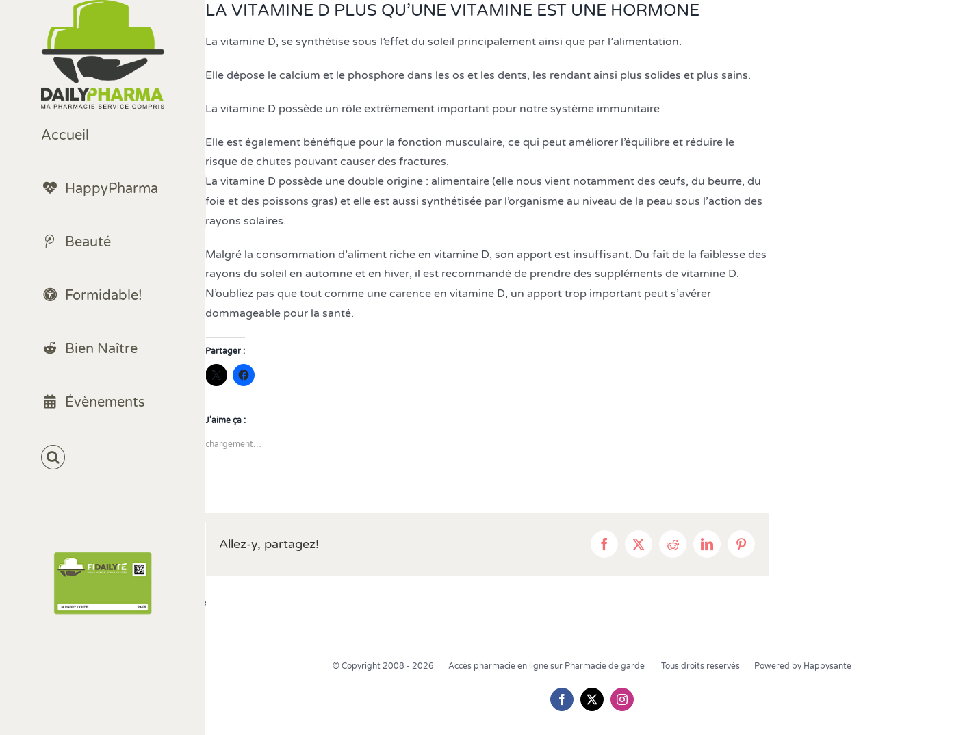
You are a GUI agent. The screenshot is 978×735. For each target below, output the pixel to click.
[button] (102, 457)
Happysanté (827, 666)
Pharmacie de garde (606, 666)
